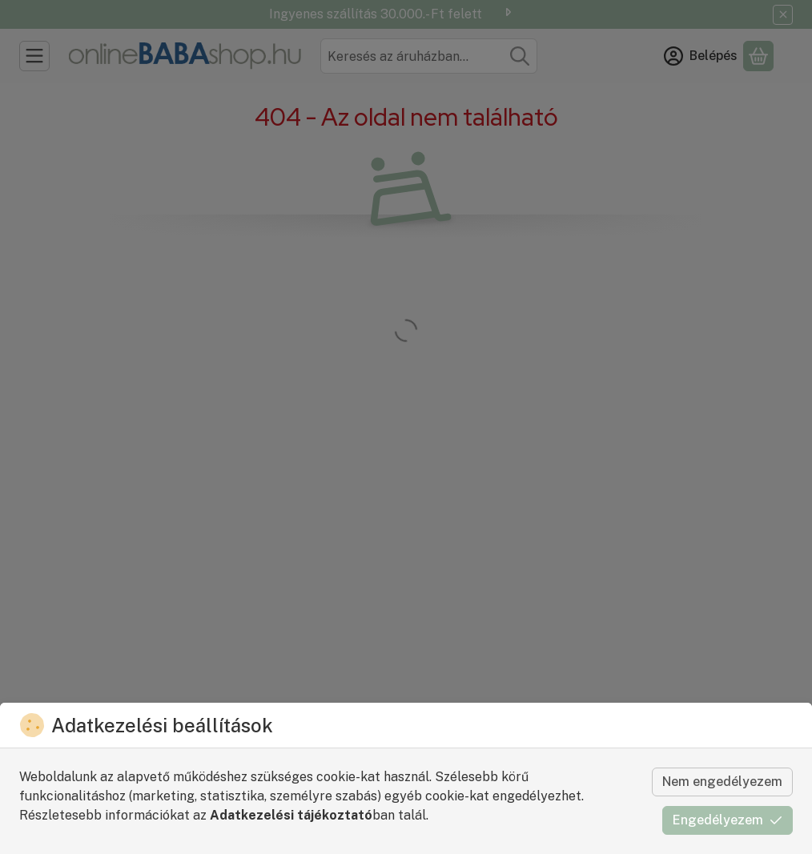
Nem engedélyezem (722, 781)
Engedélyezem (727, 820)
